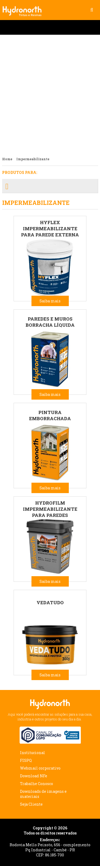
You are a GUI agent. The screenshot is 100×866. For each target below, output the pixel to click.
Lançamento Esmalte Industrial (50, 93)
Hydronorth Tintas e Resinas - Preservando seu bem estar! (24, 8)
